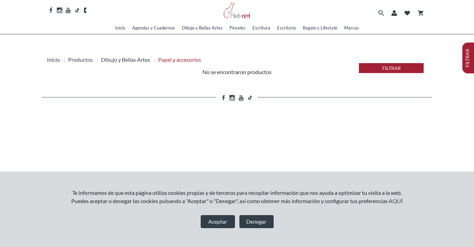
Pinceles (237, 28)
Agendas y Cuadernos (153, 28)
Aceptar (217, 221)
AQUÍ (396, 201)
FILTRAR (391, 68)
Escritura (261, 28)
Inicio (120, 28)
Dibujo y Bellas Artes (202, 28)
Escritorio (286, 28)
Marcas (351, 28)
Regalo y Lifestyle (320, 28)
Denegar (256, 221)
